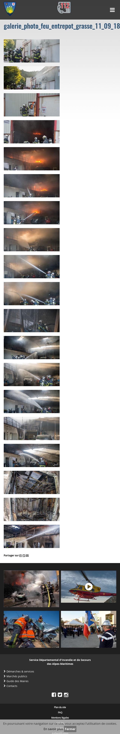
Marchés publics (17, 676)
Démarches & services (20, 671)
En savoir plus (53, 729)
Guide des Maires (18, 681)
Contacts (12, 686)
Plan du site (60, 707)
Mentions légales (60, 717)
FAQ (60, 712)
